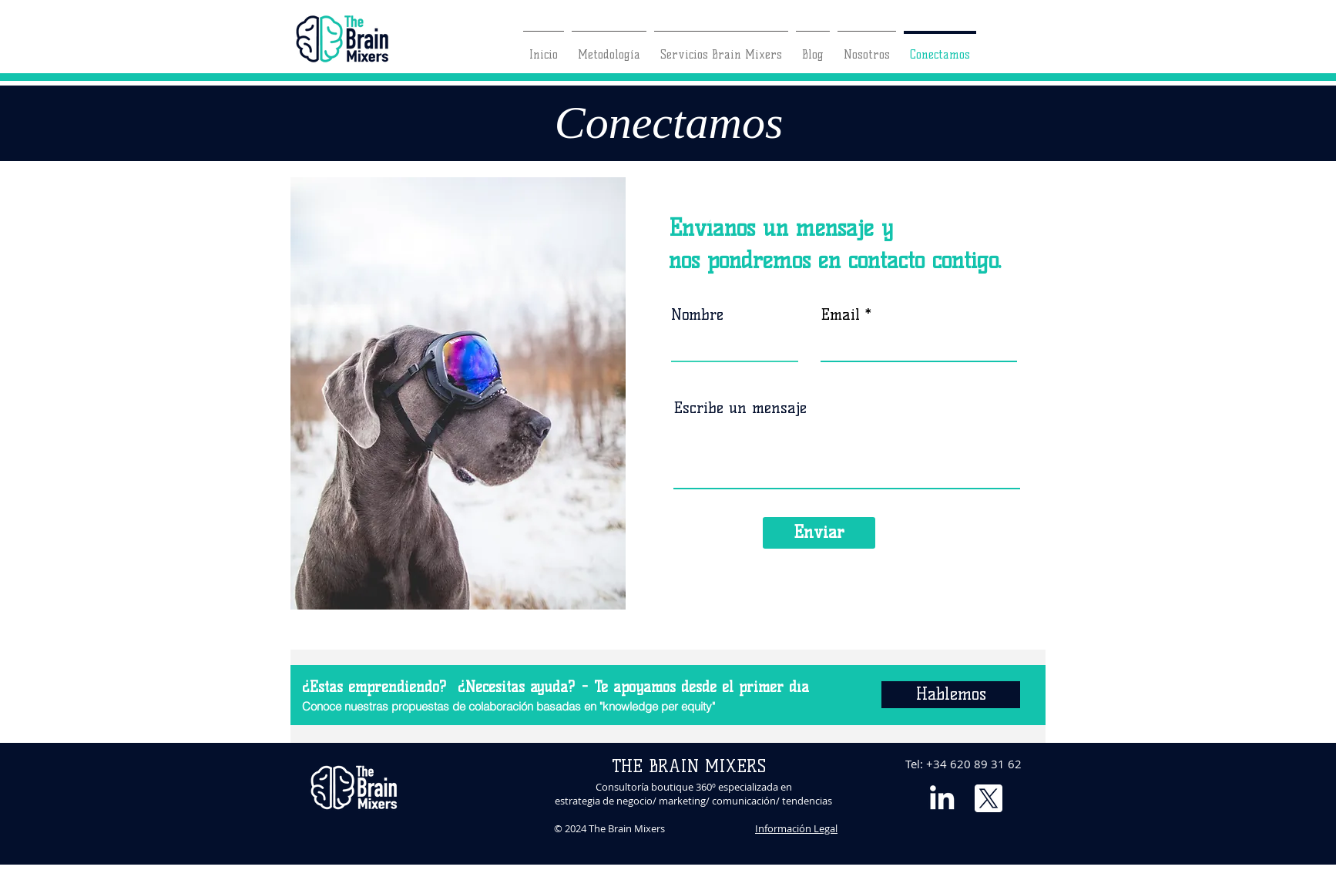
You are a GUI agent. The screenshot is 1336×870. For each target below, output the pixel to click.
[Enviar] (819, 533)
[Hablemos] (950, 694)
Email (840, 314)
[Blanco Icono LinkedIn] (942, 797)
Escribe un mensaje (740, 407)
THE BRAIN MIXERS (689, 766)
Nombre (697, 314)
